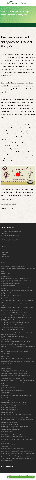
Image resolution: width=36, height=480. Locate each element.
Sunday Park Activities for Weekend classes (10, 444)
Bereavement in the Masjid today (8, 285)
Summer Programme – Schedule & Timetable (11, 438)
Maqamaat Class (5, 256)
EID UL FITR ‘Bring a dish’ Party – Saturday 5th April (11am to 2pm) (15, 322)
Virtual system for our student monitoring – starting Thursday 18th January (17, 453)
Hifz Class (4, 254)
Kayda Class (4, 250)
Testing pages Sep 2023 (6, 446)
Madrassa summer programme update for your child (12, 370)
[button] (21, 477)
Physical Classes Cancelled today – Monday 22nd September (14, 402)
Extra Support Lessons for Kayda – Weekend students (12, 329)
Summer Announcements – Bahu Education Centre (12, 434)
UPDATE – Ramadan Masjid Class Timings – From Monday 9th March (16, 450)
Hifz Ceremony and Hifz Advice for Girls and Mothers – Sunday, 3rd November (18, 346)
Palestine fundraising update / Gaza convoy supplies (12, 390)
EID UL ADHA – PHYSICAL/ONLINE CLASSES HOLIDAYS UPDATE (15, 312)
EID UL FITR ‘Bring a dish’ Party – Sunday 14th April (12, 324)
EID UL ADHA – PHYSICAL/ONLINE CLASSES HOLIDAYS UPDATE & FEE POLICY (18, 314)
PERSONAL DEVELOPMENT (7, 393)
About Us (3, 271)
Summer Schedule (5, 443)
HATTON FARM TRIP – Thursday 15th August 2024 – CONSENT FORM (16, 341)
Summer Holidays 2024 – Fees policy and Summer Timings (14, 436)
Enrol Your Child (4, 326)
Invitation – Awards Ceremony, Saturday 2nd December (13, 354)
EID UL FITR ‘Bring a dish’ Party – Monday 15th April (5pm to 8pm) (15, 320)
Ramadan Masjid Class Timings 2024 (9, 412)
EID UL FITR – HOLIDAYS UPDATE (8, 319)
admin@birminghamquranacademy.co (18, 192)
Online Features (4, 385)
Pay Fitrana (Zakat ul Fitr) (6, 392)
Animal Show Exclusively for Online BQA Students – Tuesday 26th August (17, 280)
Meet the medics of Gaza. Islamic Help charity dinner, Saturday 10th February (17, 380)
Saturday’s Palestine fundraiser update (9, 424)
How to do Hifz (4, 349)
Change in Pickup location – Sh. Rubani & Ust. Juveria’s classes (14, 298)
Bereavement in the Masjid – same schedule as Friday (12, 283)
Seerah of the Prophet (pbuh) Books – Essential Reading (13, 427)
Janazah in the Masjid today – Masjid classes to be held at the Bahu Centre (17, 360)
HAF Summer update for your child (8, 334)
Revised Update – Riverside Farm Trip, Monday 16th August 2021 (15, 417)
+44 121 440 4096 (5, 233)
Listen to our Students (6, 363)
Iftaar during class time (6, 353)
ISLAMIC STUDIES (5, 356)
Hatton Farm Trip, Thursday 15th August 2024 (11, 343)
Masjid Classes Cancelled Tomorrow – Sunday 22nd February (14, 373)
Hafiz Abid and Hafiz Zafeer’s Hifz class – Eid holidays (12, 336)
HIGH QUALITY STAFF (5, 348)
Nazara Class (5, 252)
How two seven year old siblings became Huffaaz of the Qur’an (14, 351)
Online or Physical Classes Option (8, 387)
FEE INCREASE (4, 331)
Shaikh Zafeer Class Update (7, 431)
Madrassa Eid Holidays (6, 366)
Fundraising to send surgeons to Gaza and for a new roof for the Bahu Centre (17, 332)
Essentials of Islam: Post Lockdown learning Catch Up (12, 327)
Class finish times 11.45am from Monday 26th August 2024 (14, 303)
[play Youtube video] (18, 175)
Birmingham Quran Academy (7, 293)
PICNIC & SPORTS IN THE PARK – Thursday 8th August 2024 (14, 404)
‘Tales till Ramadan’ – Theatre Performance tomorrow (12, 266)
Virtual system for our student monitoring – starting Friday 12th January (16, 451)
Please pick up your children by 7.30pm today (10, 405)
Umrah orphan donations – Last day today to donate (12, 448)
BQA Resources (4, 297)
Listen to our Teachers (6, 365)
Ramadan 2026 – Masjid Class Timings (9, 410)
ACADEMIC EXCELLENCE (6, 273)
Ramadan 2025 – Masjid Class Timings (9, 409)
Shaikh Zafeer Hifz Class (6, 433)
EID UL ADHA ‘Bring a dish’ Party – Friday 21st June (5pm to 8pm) (15, 315)
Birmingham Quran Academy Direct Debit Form (11, 295)
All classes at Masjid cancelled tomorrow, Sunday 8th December (15, 278)
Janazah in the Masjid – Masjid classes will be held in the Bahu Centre (16, 358)
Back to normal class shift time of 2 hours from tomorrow (13, 281)
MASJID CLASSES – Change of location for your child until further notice (16, 371)
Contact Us (3, 305)
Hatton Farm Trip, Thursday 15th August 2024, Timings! (13, 344)
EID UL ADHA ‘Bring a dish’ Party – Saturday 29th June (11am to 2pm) (16, 317)
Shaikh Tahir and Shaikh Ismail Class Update (10, 429)
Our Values (3, 388)
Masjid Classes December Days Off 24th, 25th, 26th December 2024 (15, 375)
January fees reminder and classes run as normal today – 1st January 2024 (17, 361)
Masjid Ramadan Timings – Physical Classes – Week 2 (12, 377)
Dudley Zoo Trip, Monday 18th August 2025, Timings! (12, 310)
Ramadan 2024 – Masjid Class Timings (9, 407)
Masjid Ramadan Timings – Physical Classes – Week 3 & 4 (13, 378)
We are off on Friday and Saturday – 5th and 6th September (14, 455)
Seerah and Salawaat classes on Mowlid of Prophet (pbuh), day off (15, 426)
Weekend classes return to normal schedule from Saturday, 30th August (16, 456)
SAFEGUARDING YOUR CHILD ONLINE (9, 422)
